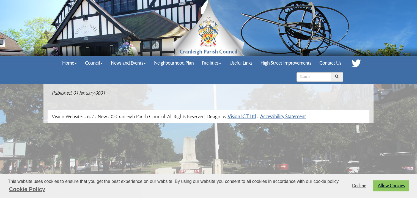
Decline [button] (359, 185)
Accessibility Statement (283, 116)
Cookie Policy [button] (27, 189)
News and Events (128, 63)
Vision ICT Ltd (241, 116)
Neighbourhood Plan (174, 63)
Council (94, 63)
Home (69, 63)
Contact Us (330, 63)
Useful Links (240, 63)
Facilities (211, 63)
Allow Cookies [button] (391, 185)
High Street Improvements (285, 63)
